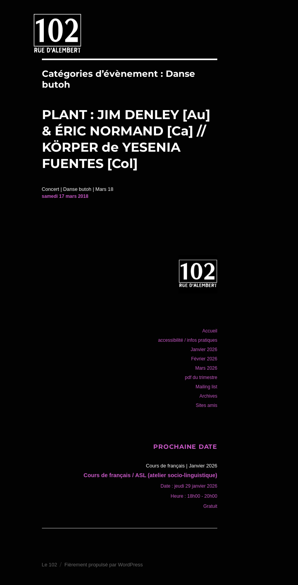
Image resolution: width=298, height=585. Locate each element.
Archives (208, 396)
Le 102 (49, 565)
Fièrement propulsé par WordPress (103, 565)
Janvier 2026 (204, 349)
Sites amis (206, 405)
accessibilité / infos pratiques (187, 340)
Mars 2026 (206, 368)
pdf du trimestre (201, 377)
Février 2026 (204, 359)
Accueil (209, 331)
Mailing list (206, 386)
